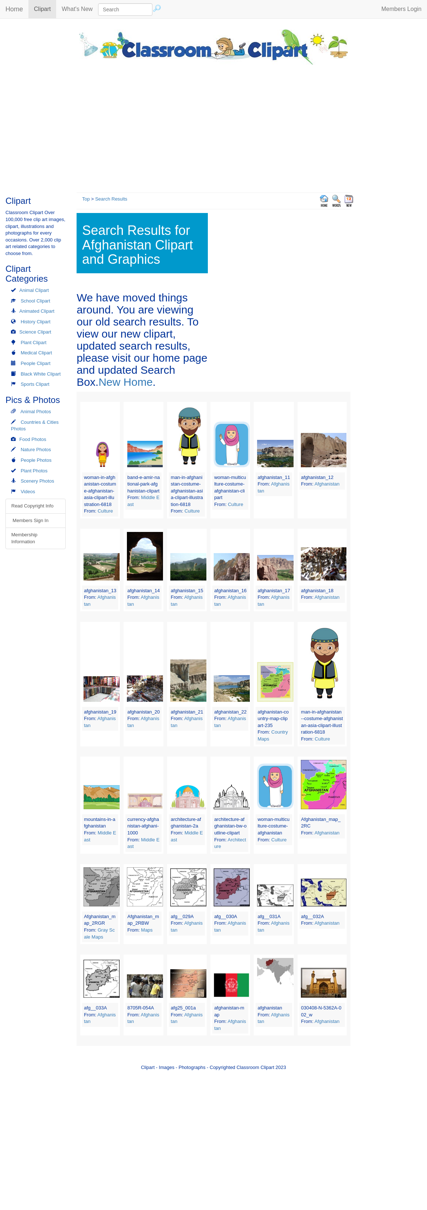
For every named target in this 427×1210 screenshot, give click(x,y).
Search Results (111, 199)
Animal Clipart (34, 290)
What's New (77, 9)
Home (14, 9)
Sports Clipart (35, 384)
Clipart (45, 8)
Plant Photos (34, 470)
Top (86, 199)
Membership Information (24, 538)
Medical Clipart (36, 352)
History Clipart (36, 321)
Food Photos (32, 439)
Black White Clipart (41, 374)
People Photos (36, 460)
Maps (147, 930)
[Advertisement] (213, 127)
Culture (105, 511)
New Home (125, 382)
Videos (28, 491)
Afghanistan (326, 484)
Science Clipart (35, 332)
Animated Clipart (36, 311)
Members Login (401, 9)
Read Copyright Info (32, 506)
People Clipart (36, 363)
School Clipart (35, 301)
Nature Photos (36, 449)
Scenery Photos (37, 481)
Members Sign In (29, 520)
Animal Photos (35, 411)
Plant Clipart (34, 342)
